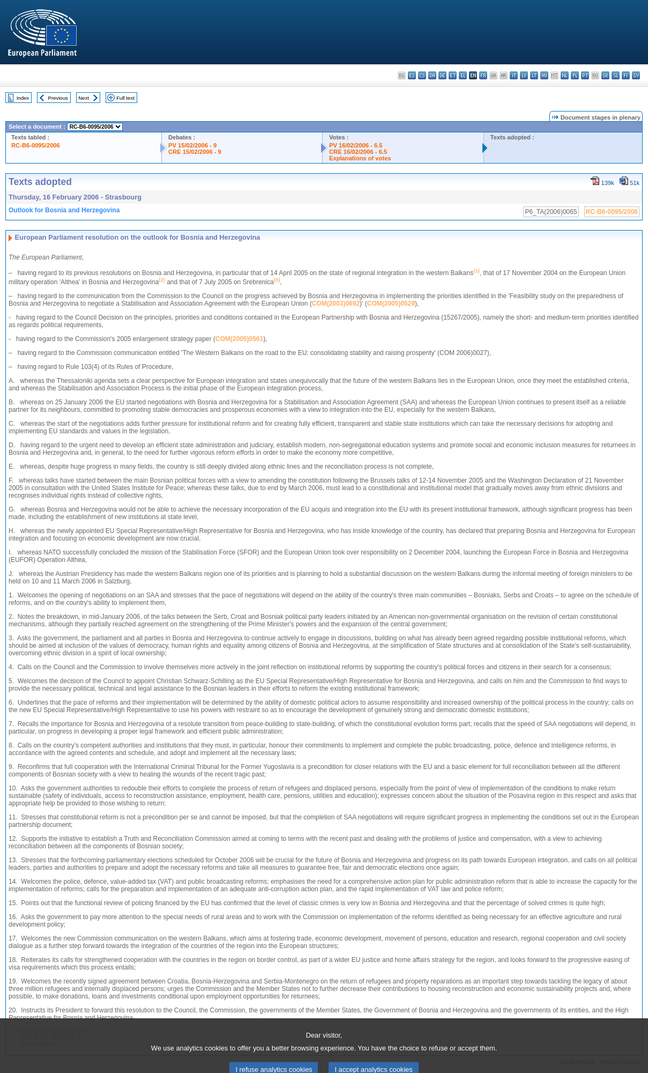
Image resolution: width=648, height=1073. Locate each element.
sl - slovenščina (616, 75)
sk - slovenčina (605, 75)
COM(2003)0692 (336, 303)
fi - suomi (626, 75)
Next (83, 98)
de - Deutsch (442, 75)
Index (23, 98)
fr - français (483, 75)
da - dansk (432, 75)
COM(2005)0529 (391, 303)
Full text (125, 98)
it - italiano (514, 75)
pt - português (585, 75)
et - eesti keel (453, 75)
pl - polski (575, 75)
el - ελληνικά (463, 75)
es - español (412, 75)
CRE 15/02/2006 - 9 (194, 152)
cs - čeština (422, 75)
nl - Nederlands (565, 75)
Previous (58, 98)
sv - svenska (636, 75)
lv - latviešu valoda (524, 75)
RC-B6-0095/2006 (35, 145)
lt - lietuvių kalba (534, 75)
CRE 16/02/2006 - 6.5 (358, 152)
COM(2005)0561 (239, 339)
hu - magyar (544, 75)
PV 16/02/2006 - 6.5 (356, 145)
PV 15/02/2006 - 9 (192, 145)
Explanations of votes (360, 158)
